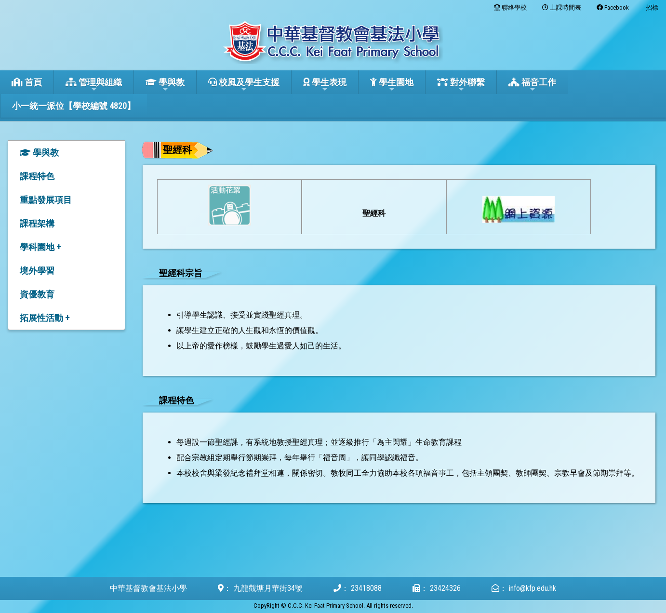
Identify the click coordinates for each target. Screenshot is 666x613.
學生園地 (391, 85)
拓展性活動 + (44, 318)
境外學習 (37, 271)
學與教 (165, 85)
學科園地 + (40, 247)
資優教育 (37, 294)
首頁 (27, 82)
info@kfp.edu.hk (532, 588)
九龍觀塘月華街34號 (268, 588)
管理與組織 (94, 85)
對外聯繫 (461, 85)
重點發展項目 (46, 200)
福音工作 (532, 85)
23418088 (366, 588)
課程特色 (37, 176)
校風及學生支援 (244, 85)
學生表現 (324, 85)
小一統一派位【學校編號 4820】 (73, 106)
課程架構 (37, 223)
